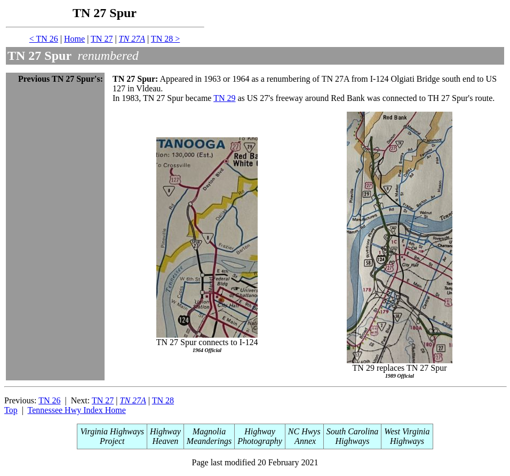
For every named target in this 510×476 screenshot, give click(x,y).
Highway (165, 431)
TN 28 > (165, 38)
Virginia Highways (112, 431)
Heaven (165, 441)
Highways (353, 441)
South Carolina (352, 431)
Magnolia (209, 431)
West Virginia (406, 431)
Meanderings (209, 441)
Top (11, 410)
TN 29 (224, 98)
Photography (259, 441)
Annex (304, 441)
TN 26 (49, 400)
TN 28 (163, 400)
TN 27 (102, 38)
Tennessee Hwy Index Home (77, 410)
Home (74, 38)
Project (112, 441)
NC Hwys (304, 431)
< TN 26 (43, 38)
